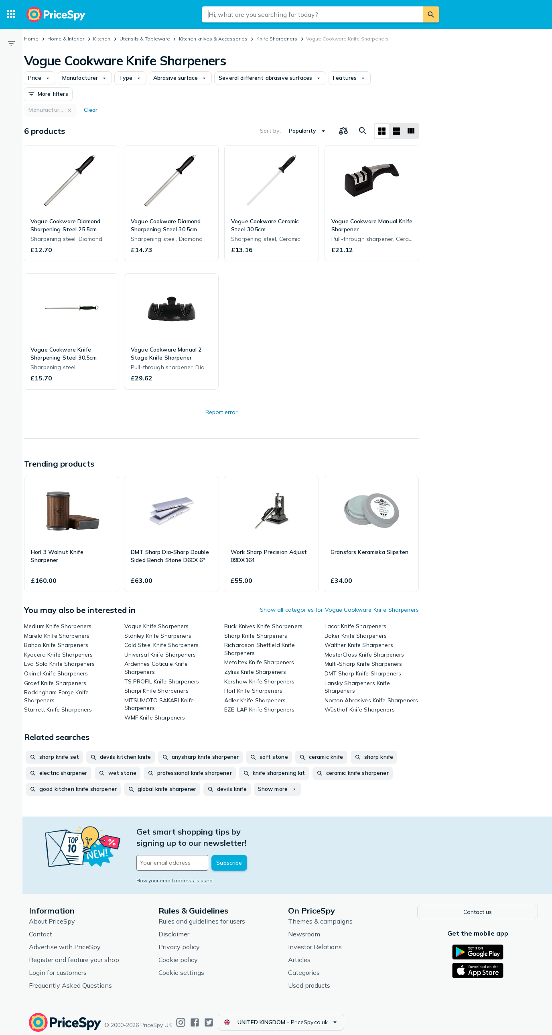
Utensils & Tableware (145, 39)
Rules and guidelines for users (201, 915)
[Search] (431, 14)
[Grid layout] (382, 131)
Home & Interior (65, 39)
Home (31, 39)
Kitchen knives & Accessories (213, 39)
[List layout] (396, 131)
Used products (309, 979)
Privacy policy (179, 940)
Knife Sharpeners (276, 39)
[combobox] (312, 14)
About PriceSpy (52, 915)
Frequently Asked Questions (70, 979)
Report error (221, 412)
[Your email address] (191, 852)
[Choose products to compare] (343, 131)
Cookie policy (178, 953)
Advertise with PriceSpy (65, 940)
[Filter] (11, 43)
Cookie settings (181, 966)
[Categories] (11, 14)
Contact (40, 928)
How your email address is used (174, 869)
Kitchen (101, 39)
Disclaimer (173, 928)
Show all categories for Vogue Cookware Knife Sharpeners (339, 609)
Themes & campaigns (320, 915)
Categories (304, 966)
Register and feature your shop (74, 953)
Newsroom (304, 928)
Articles (299, 953)
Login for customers (58, 966)
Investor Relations (315, 940)
